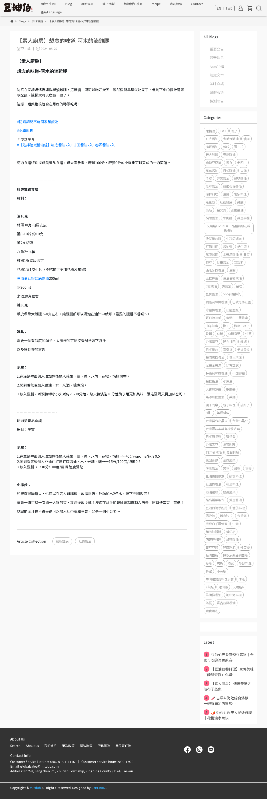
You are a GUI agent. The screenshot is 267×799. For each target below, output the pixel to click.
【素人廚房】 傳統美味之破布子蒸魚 (227, 686)
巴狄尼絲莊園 (241, 302)
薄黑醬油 (212, 468)
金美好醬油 (231, 138)
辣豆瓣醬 (243, 217)
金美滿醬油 (231, 254)
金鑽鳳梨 (229, 460)
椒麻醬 (230, 389)
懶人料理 (235, 357)
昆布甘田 (229, 341)
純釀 (240, 202)
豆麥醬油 (212, 294)
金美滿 (242, 515)
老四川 (242, 162)
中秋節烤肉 (234, 238)
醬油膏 (227, 246)
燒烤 (243, 341)
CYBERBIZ (98, 787)
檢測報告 (217, 101)
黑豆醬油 (212, 186)
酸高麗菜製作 (215, 499)
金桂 (239, 286)
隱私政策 (86, 745)
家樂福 (227, 349)
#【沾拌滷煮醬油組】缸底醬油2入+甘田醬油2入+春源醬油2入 (66, 144)
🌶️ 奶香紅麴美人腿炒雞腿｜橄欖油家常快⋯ (228, 715)
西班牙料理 (213, 539)
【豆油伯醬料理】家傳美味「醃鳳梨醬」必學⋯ (229, 671)
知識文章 (217, 75)
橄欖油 (210, 131)
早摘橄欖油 (213, 594)
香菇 (209, 333)
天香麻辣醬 (213, 389)
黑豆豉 (210, 202)
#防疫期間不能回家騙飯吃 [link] (37, 121)
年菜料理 (229, 444)
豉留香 (230, 436)
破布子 (245, 405)
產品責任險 (123, 745)
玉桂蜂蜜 (212, 278)
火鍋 (243, 170)
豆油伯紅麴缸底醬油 (33, 278)
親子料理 (229, 405)
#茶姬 (210, 587)
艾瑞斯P (238, 587)
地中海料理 (234, 594)
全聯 (209, 178)
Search (15, 745)
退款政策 (68, 745)
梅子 (226, 325)
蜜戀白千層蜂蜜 (237, 317)
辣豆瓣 (245, 547)
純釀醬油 (212, 217)
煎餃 (226, 146)
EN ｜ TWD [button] (225, 8)
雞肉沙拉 (226, 515)
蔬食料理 (235, 476)
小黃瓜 (221, 571)
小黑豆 (227, 381)
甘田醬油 (223, 262)
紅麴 (237, 468)
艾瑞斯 (238, 262)
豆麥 (248, 468)
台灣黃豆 (212, 341)
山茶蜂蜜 (212, 325)
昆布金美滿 (213, 365)
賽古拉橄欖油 (226, 602)
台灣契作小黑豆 (216, 420)
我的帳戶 (50, 745)
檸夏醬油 (212, 146)
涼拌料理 (212, 194)
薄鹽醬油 (240, 178)
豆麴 (232, 270)
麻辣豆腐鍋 (213, 162)
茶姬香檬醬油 (232, 186)
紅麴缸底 (62, 541)
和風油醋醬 (213, 531)
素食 (229, 162)
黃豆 (246, 254)
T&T (223, 131)
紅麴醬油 (85, 541)
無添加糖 (212, 254)
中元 (235, 523)
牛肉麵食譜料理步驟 (220, 579)
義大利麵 (212, 154)
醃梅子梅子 (242, 325)
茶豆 (209, 262)
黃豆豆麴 (212, 547)
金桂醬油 (212, 381)
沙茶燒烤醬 (213, 238)
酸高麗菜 (229, 492)
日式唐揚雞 (213, 436)
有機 (220, 333)
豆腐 (226, 194)
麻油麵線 (212, 492)
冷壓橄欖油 (213, 310)
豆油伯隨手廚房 (216, 507)
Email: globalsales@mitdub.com (34, 766)
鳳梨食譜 (212, 460)
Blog (68, 4)
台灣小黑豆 (240, 420)
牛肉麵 (227, 217)
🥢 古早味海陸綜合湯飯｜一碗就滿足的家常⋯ (228, 700)
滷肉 (246, 138)
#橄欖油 (211, 286)
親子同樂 (212, 405)
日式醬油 (229, 170)
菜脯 (232, 396)
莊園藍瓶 (232, 310)
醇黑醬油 (223, 178)
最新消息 (217, 57)
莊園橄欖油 (213, 484)
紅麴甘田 (212, 246)
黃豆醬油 (235, 499)
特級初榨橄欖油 (216, 373)
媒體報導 (217, 92)
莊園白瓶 (212, 555)
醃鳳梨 (226, 286)
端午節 (242, 246)
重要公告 (217, 49)
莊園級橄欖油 (215, 357)
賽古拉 (238, 146)
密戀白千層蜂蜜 (216, 523)
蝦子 (234, 131)
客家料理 (240, 194)
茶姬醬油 (237, 210)
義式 (231, 563)
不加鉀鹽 (238, 373)
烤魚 (220, 563)
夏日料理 (233, 452)
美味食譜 (217, 83)
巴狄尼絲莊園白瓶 (235, 555)
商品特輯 (217, 66)
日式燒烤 (212, 349)
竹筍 (248, 333)
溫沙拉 (210, 515)
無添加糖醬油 (215, 396)
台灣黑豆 (212, 444)
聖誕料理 (245, 563)
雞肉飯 (223, 587)
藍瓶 (209, 563)
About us (32, 745)
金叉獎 (221, 210)
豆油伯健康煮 (215, 476)
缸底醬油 (212, 138)
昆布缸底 (232, 365)
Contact (197, 4)
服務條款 (104, 745)
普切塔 (230, 531)
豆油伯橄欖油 (232, 278)
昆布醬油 (212, 170)
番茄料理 (238, 507)
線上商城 (108, 4)
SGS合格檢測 (232, 294)
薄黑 (242, 579)
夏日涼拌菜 (213, 317)
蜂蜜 (209, 571)
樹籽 (209, 412)
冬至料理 (232, 484)
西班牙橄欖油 (215, 270)
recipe (156, 4)
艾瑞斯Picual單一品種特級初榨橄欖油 (228, 228)
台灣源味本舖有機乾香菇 (223, 428)
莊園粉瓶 (229, 547)
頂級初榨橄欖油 (216, 302)
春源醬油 (229, 154)
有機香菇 (234, 333)
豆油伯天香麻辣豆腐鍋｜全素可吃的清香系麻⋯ (229, 657)
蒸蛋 (209, 602)
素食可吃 (212, 610)
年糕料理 (223, 412)
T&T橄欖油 (214, 452)
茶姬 (209, 210)
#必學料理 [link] (25, 130)
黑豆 (226, 468)
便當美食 (243, 349)
